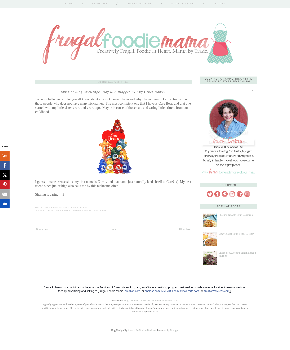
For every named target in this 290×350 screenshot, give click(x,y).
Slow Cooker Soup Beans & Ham (236, 233)
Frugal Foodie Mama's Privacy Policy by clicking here (151, 300)
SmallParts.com (189, 291)
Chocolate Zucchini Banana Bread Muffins (237, 254)
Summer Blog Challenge (90, 210)
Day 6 (50, 210)
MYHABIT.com (170, 291)
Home (69, 3)
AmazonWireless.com (216, 291)
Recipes (219, 3)
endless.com (152, 291)
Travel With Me (139, 3)
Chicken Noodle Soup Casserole (236, 215)
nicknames (63, 210)
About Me (100, 3)
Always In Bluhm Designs (142, 330)
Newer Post (42, 229)
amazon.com (132, 291)
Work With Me (182, 3)
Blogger (174, 330)
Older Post (185, 229)
